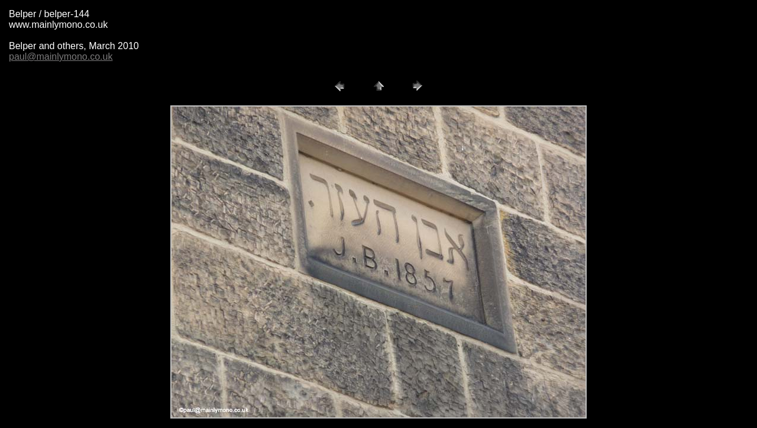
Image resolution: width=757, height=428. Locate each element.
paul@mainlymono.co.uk (60, 57)
